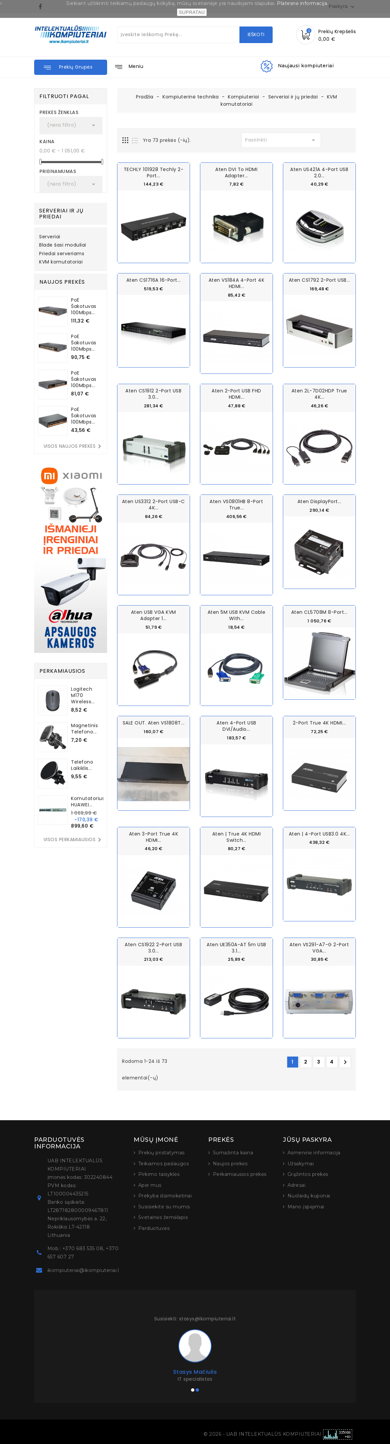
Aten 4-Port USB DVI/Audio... (236, 725)
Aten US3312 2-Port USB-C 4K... (153, 504)
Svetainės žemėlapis (163, 1217)
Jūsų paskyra (307, 1139)
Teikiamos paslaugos (163, 1163)
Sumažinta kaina (233, 1152)
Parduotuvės (154, 1228)
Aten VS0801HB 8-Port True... (236, 504)
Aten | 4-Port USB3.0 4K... (319, 833)
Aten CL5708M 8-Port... (319, 611)
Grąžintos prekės (308, 1174)
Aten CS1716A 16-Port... (153, 280)
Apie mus (150, 1184)
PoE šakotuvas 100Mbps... (84, 306)
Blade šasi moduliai (62, 245)
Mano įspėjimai (306, 1206)
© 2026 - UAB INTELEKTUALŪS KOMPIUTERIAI (263, 1433)
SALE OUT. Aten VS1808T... (154, 722)
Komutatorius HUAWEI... (87, 801)
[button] (70, 67)
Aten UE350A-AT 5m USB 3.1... (236, 947)
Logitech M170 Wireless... (83, 695)
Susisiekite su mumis (164, 1206)
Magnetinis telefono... (84, 728)
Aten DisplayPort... (319, 501)
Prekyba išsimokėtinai (165, 1195)
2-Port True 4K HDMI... (319, 722)
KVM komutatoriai (61, 262)
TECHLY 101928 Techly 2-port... (154, 172)
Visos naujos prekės (73, 446)
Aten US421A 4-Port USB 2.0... (319, 172)
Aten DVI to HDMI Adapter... (236, 172)
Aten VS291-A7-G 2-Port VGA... (319, 947)
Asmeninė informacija (314, 1152)
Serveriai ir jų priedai (61, 213)
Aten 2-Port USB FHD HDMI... (236, 393)
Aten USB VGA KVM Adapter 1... (153, 614)
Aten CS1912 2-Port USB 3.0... (153, 393)
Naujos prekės (230, 1163)
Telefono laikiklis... (82, 765)
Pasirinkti (281, 140)
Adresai (297, 1184)
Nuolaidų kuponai (309, 1195)
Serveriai (49, 237)
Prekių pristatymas (161, 1152)
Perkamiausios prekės (240, 1174)
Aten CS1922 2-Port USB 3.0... (153, 947)
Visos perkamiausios (73, 840)
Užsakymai (301, 1163)
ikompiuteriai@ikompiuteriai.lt (84, 1270)
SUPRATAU (192, 12)
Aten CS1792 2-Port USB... (319, 280)
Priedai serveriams (61, 254)
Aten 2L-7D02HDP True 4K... (319, 393)
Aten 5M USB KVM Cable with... (237, 614)
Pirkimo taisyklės (159, 1174)
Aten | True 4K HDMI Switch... (236, 836)
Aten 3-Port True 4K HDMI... (153, 836)
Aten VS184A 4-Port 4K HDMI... (237, 283)
